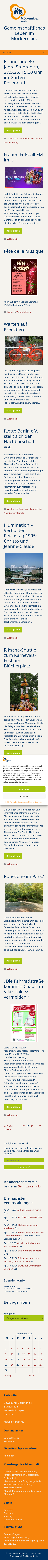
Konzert (11, 311)
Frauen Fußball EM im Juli (23, 157)
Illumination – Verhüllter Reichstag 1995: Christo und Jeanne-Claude (20, 535)
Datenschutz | (36, 1553)
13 (29, 1354)
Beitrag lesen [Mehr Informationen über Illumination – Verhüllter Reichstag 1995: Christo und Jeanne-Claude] (13, 629)
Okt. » (31, 1375)
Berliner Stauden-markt (29, 1209)
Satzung (8, 1516)
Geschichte (36, 138)
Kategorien (9, 1313)
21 (35, 1359)
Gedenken (24, 138)
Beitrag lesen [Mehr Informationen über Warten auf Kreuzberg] (13, 410)
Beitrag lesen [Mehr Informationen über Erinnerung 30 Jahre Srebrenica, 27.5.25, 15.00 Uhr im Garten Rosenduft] (13, 130)
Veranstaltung (11, 142)
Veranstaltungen (14, 1410)
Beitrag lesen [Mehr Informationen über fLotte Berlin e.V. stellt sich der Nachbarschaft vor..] (13, 500)
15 (40, 1354)
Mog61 (7, 1490)
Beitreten (8, 1509)
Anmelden (9, 1455)
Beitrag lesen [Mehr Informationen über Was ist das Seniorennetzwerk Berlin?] (13, 856)
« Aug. (8, 1375)
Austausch (12, 138)
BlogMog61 (10, 1494)
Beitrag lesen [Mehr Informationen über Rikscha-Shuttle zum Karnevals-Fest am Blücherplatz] (13, 753)
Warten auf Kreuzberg (15, 326)
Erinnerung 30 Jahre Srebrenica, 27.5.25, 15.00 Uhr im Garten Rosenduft (23, 72)
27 (29, 1364)
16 (6, 1359)
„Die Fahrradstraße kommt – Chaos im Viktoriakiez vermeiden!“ (24, 989)
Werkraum (9, 1441)
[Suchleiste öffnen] (44, 52)
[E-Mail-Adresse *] (24, 1160)
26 (23, 1364)
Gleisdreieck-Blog (27, 1471)
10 (12, 1354)
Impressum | (16, 1556)
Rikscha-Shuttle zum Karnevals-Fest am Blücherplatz (20, 658)
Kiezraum (8, 1481)
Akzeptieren (24, 789)
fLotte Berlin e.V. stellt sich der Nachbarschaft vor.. (21, 439)
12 (23, 1354)
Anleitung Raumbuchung (16, 1537)
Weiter (9, 1129)
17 (23, 1126)
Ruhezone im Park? (24, 876)
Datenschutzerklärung (26, 802)
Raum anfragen (12, 1534)
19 (32, 1126)
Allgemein (12, 238)
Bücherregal (11, 1406)
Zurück (9, 1126)
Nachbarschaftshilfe (14, 512)
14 (35, 1354)
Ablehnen (24, 796)
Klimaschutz (35, 509)
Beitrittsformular (30, 1186)
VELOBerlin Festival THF (30, 1217)
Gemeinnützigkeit (13, 1519)
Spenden (8, 1513)
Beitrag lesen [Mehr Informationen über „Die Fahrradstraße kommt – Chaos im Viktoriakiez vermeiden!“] (13, 1106)
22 (40, 1359)
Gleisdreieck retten (13, 1478)
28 (35, 1364)
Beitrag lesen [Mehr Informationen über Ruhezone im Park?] (13, 960)
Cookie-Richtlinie (11, 802)
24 (12, 1364)
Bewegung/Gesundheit (17, 1402)
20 (29, 1359)
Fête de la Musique (24, 251)
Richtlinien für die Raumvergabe (20, 1540)
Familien (23, 509)
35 (40, 1126)
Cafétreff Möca (11, 1437)
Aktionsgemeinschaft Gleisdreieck (21, 1474)
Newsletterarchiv (14, 1421)
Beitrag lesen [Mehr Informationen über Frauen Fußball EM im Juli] (13, 230)
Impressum (39, 802)
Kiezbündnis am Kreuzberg (17, 1484)
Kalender (9, 1414)
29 (40, 1364)
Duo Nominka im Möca (29, 1250)
